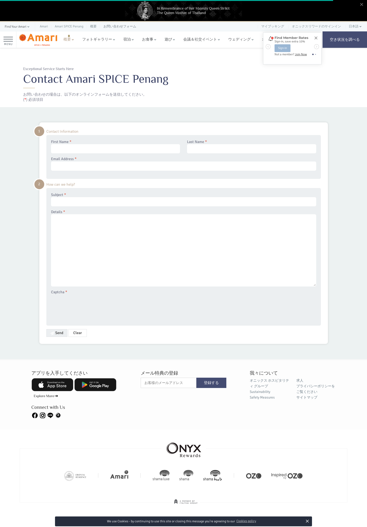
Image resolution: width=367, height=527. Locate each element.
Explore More (44, 396)
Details (183, 248)
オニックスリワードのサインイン (316, 26)
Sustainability (260, 392)
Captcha (59, 292)
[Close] (315, 38)
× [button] (307, 521)
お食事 (147, 39)
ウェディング (239, 39)
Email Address (183, 163)
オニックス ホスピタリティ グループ (269, 383)
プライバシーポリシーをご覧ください (315, 389)
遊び (168, 39)
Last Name (251, 146)
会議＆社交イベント (200, 39)
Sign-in (282, 48)
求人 (299, 380)
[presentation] (86, 307)
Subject (183, 199)
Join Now (301, 54)
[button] (17, 27)
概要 (67, 39)
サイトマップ (306, 397)
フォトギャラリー (97, 39)
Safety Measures (262, 397)
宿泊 (127, 39)
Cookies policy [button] (246, 521)
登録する (211, 383)
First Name (115, 146)
